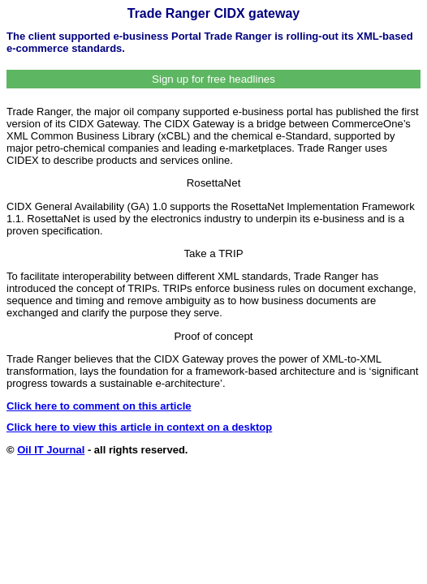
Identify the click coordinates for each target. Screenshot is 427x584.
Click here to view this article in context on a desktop (139, 427)
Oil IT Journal (50, 450)
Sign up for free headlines (213, 79)
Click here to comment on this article (99, 406)
